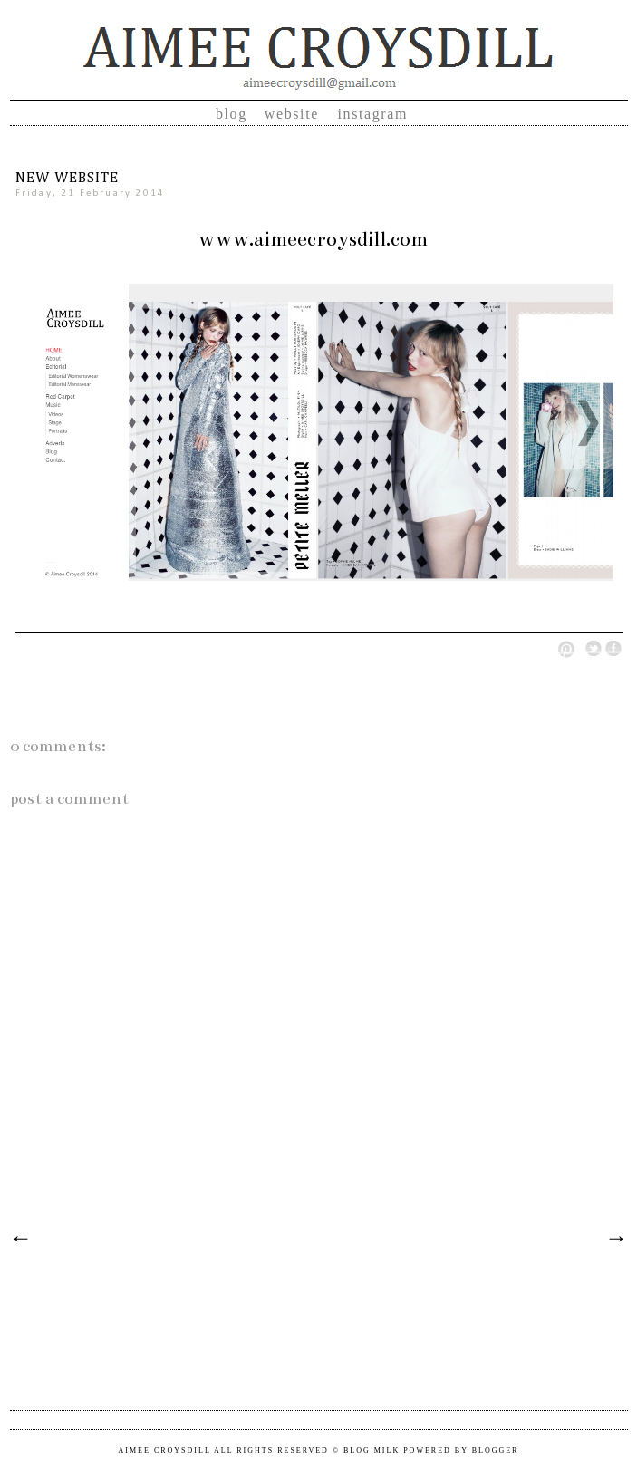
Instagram (373, 113)
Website (294, 113)
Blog (231, 113)
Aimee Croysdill (165, 1450)
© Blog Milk (366, 1450)
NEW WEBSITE (67, 178)
